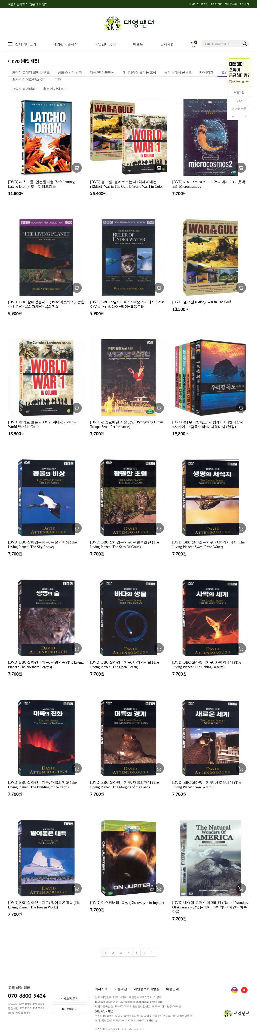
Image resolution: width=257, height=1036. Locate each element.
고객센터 (244, 4)
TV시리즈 (206, 72)
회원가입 (194, 4)
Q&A (239, 100)
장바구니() (231, 4)
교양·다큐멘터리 (23, 88)
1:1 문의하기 (70, 1009)
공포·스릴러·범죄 (70, 72)
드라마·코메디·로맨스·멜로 (31, 72)
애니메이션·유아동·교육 (139, 72)
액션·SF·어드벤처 (102, 72)
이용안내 (172, 989)
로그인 (204, 4)
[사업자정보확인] (104, 1011)
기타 (58, 79)
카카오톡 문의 (69, 998)
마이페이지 (216, 4)
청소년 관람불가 (55, 88)
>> (152, 953)
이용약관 (120, 989)
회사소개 (101, 989)
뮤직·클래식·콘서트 (178, 72)
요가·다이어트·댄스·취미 (29, 79)
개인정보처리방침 (146, 989)
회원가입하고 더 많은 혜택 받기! (28, 4)
